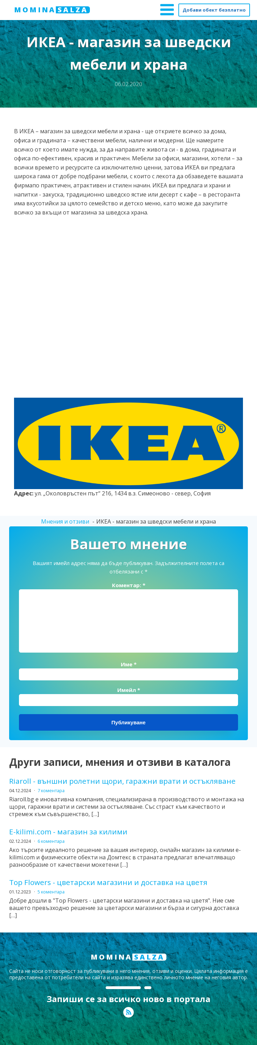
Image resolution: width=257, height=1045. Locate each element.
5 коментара (51, 892)
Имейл (128, 689)
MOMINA (52, 9)
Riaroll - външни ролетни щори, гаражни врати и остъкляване (122, 781)
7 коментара (51, 790)
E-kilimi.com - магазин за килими (68, 831)
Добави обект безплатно (214, 10)
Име (129, 664)
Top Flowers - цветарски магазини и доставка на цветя (108, 882)
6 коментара (51, 841)
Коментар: (128, 585)
